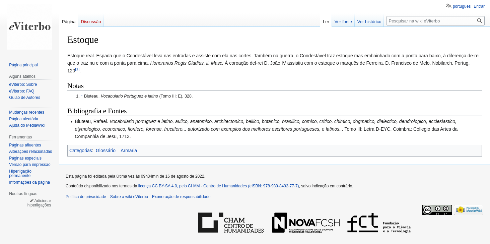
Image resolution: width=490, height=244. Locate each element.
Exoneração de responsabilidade (181, 196)
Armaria (129, 150)
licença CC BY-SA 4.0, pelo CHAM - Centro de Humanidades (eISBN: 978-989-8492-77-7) (218, 186)
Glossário (106, 150)
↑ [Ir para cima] (82, 96)
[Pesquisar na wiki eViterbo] (436, 20)
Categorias (80, 150)
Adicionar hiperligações (39, 203)
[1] (77, 69)
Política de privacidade (86, 196)
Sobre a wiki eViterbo (129, 196)
